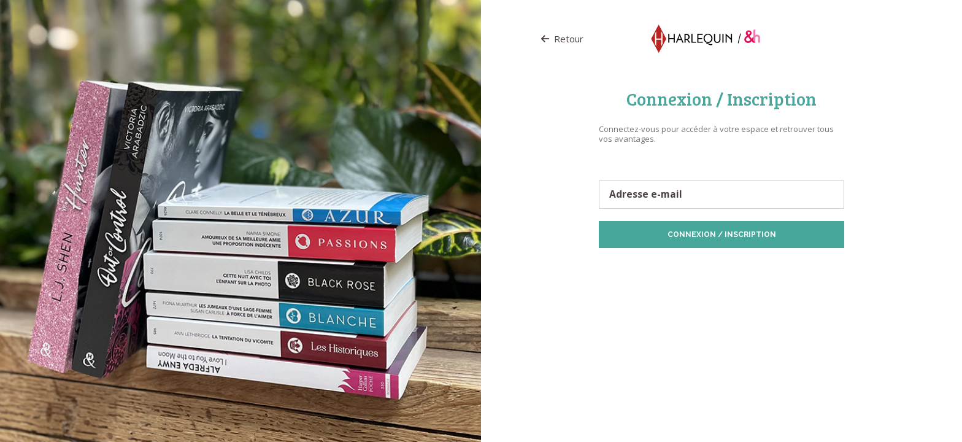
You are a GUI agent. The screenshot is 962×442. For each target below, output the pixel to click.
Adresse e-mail (645, 195)
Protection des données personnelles (669, 267)
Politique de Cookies (770, 267)
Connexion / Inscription (722, 234)
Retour (562, 39)
